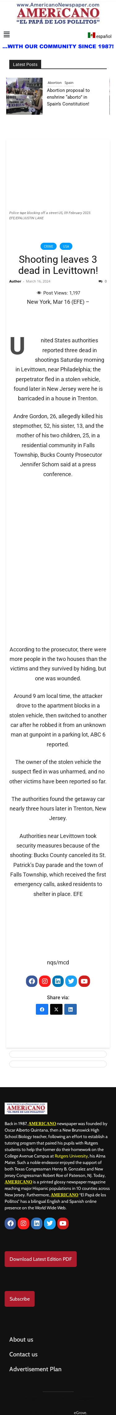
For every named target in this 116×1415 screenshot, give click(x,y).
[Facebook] (42, 1007)
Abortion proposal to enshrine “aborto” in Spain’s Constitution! (71, 97)
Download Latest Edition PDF (41, 1254)
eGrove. (80, 1407)
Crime (48, 246)
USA (66, 246)
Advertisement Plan (35, 1364)
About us (21, 1335)
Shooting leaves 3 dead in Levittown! (58, 265)
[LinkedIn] (70, 1007)
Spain (72, 82)
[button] (6, 34)
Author (15, 281)
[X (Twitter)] (56, 1007)
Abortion (58, 82)
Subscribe (20, 1294)
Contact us (23, 1349)
